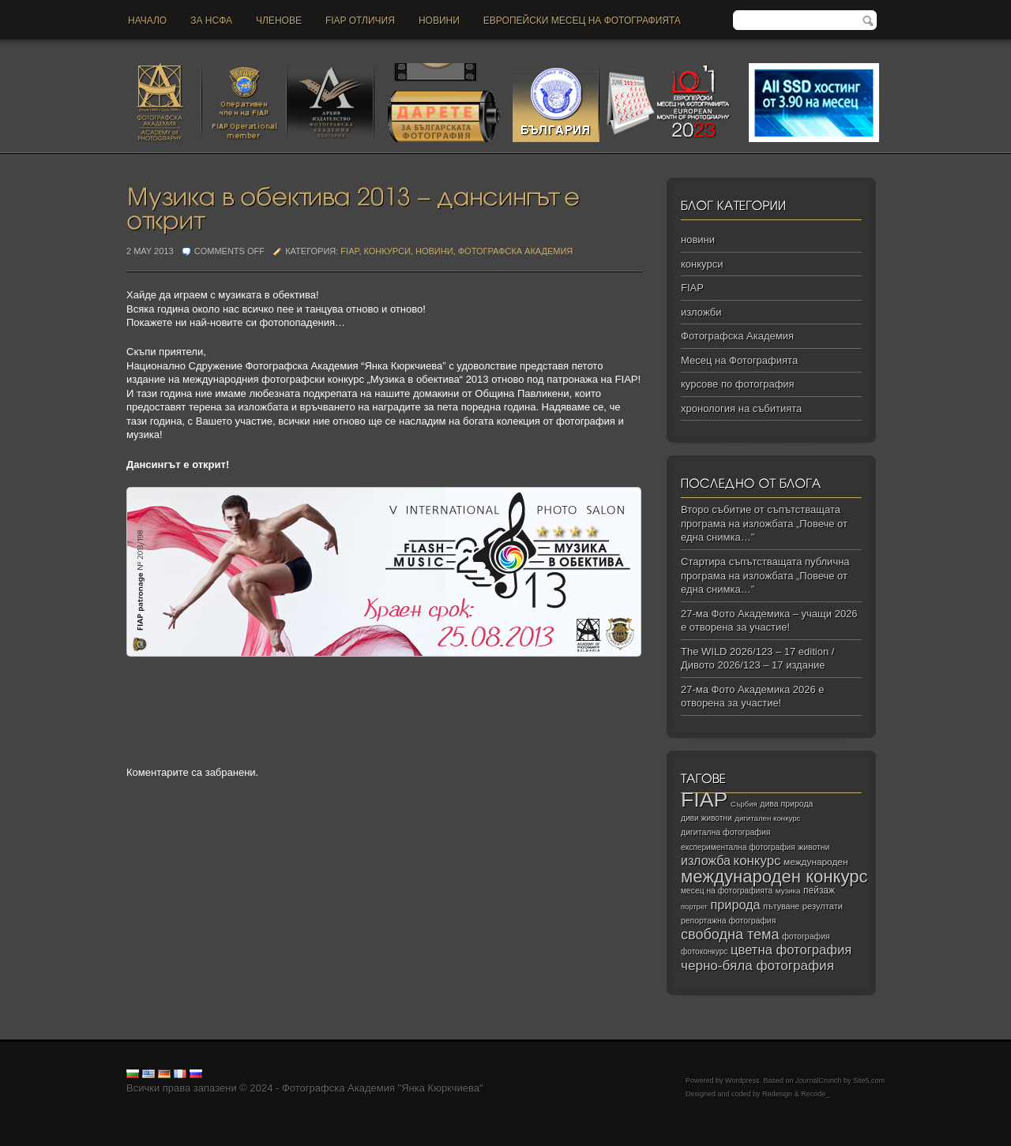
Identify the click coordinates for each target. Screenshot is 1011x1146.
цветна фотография (791, 949)
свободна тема (730, 934)
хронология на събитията (741, 408)
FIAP (349, 251)
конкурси (387, 251)
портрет (694, 907)
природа (735, 904)
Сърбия (744, 804)
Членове (279, 20)
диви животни (706, 818)
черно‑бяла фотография (757, 965)
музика (788, 890)
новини (439, 20)
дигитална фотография (726, 832)
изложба (706, 860)
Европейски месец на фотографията (582, 20)
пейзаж (819, 890)
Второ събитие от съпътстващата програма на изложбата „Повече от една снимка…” (764, 523)
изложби (701, 312)
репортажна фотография (728, 920)
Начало (147, 20)
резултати (822, 906)
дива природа (786, 803)
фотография (806, 936)
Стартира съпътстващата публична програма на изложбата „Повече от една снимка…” (765, 575)
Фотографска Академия (515, 251)
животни (813, 847)
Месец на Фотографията (739, 360)
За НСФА (211, 20)
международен (816, 861)
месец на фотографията (726, 890)
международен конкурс (774, 876)
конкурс (757, 860)
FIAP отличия (360, 20)
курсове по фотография (738, 384)
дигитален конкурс (767, 818)
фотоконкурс (704, 951)
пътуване (781, 906)
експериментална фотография (738, 847)
